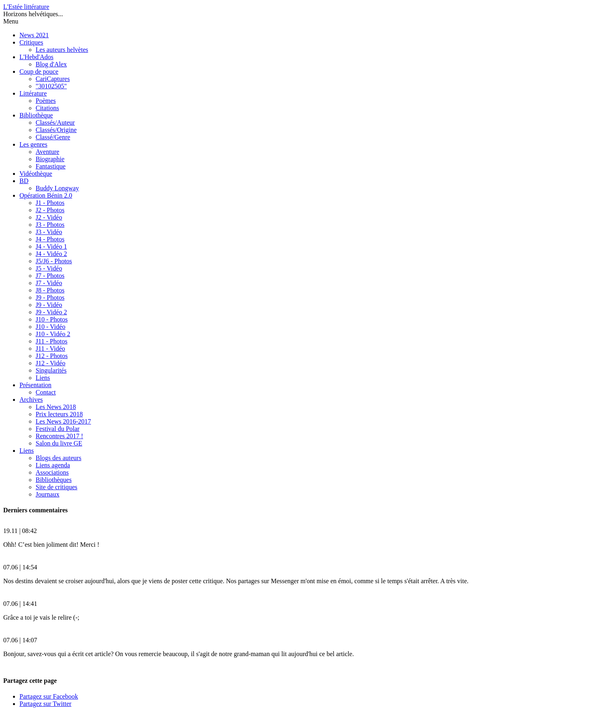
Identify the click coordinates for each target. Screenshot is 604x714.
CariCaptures (53, 78)
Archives (31, 399)
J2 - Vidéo (49, 217)
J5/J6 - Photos (54, 261)
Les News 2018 (56, 406)
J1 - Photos (50, 202)
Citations (47, 107)
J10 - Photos (52, 319)
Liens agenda (53, 465)
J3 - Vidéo (49, 231)
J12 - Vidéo (50, 363)
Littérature (33, 93)
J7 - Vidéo (49, 282)
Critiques (31, 42)
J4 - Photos (50, 239)
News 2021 (34, 35)
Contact (46, 392)
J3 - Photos (50, 224)
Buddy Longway (57, 188)
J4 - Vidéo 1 (51, 246)
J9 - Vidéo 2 (51, 312)
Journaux (48, 494)
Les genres (33, 144)
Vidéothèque (35, 173)
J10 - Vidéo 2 (53, 333)
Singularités (51, 370)
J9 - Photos (50, 297)
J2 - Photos (50, 210)
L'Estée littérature (26, 6)
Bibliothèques (54, 479)
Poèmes (46, 100)
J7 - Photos (50, 275)
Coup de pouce (38, 71)
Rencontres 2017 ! (59, 436)
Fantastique (51, 166)
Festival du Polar (57, 428)
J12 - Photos (52, 355)
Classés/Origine (56, 129)
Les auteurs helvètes (62, 49)
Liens (43, 377)
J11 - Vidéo (50, 348)
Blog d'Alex (51, 64)
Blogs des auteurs (58, 457)
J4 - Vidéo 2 (51, 253)
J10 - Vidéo (50, 326)
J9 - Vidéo (49, 304)
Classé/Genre (53, 137)
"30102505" (51, 86)
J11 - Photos (52, 341)
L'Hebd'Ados (36, 56)
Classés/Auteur (55, 122)
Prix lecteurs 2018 (59, 414)
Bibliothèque (36, 115)
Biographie (50, 159)
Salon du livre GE (59, 443)
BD (23, 180)
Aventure (47, 151)
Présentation (35, 385)
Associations (52, 472)
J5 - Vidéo (49, 268)
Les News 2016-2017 (63, 421)
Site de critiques (56, 487)
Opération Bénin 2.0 (45, 195)
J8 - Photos (50, 290)
